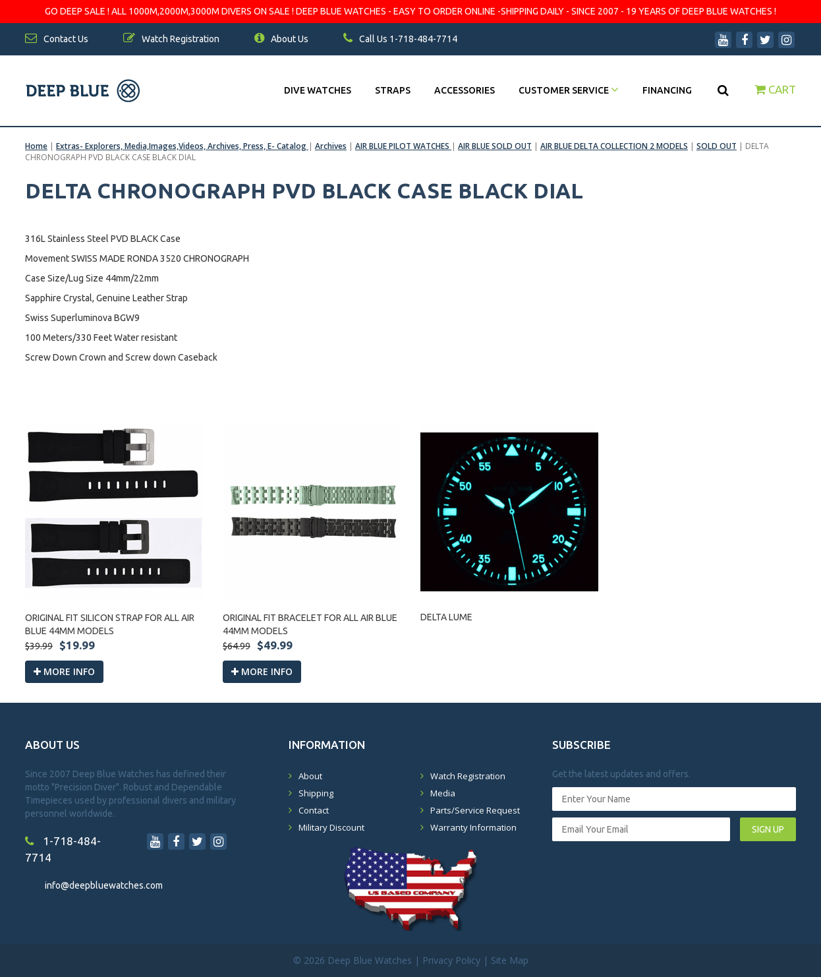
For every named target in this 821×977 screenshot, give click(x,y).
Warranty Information (473, 827)
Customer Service (569, 90)
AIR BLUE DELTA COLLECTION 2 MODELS (614, 146)
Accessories (464, 90)
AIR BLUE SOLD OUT (495, 146)
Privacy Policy (451, 960)
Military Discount (331, 827)
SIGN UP (768, 829)
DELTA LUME (446, 617)
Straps (392, 90)
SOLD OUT (716, 146)
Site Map (509, 960)
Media (442, 793)
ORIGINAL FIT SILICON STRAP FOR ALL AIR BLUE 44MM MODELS (109, 624)
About (310, 776)
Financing (667, 90)
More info (64, 671)
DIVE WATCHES (317, 90)
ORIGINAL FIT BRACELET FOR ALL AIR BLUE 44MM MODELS (310, 624)
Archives (331, 146)
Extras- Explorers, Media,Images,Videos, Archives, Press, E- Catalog (182, 146)
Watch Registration (467, 776)
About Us (281, 39)
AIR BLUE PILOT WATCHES (403, 146)
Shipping (315, 793)
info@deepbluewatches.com (104, 885)
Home (36, 146)
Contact (313, 810)
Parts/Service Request (475, 810)
